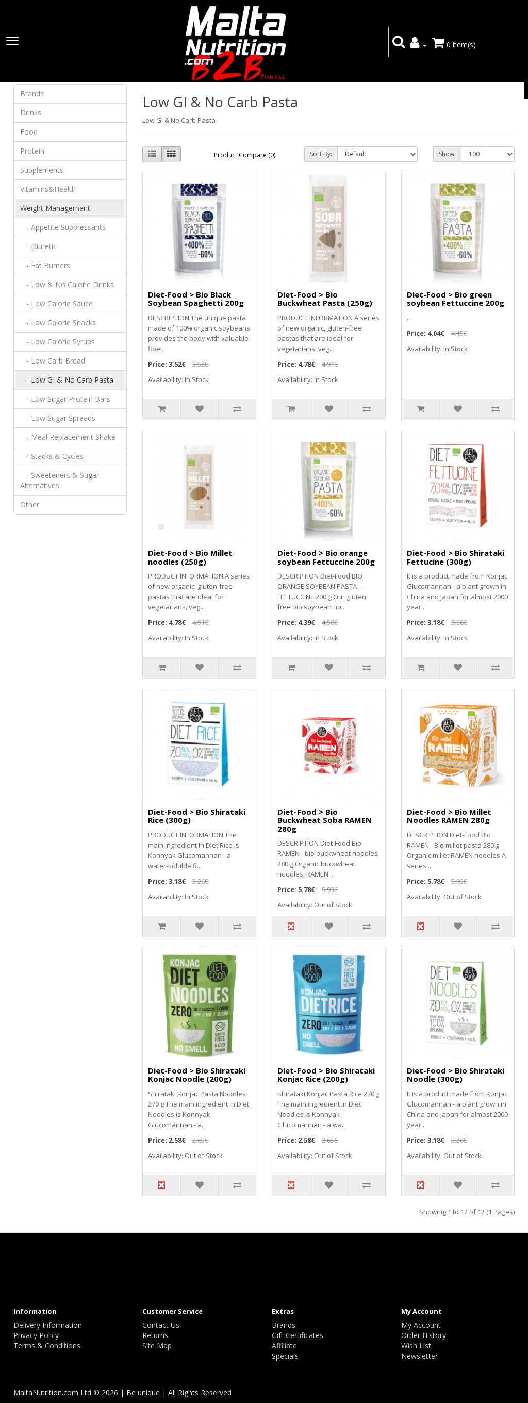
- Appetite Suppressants (63, 227)
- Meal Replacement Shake (68, 437)
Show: (447, 154)
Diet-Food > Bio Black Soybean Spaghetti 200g (196, 298)
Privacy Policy (36, 1335)
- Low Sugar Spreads (57, 418)
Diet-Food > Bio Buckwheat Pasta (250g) (324, 298)
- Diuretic (38, 246)
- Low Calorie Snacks (58, 322)
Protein (32, 151)
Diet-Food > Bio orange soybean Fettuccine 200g (326, 557)
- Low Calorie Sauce (56, 303)
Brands (32, 93)
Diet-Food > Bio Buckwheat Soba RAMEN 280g (324, 820)
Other (29, 504)
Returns (155, 1335)
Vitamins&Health (48, 189)
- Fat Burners (45, 265)
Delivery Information (47, 1325)
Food (29, 132)
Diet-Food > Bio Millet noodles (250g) (190, 557)
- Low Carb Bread (52, 361)
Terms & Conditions (46, 1345)
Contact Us (160, 1325)
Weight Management (55, 208)
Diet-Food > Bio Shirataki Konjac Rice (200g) (326, 1074)
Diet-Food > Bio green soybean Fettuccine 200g (455, 298)
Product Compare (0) (244, 155)
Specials (285, 1356)
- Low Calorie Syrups (57, 341)
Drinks (30, 113)
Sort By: (321, 154)
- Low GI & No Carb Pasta (66, 380)
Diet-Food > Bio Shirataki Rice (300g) (196, 816)
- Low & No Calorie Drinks (67, 284)
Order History (423, 1335)
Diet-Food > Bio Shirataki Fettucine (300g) (455, 557)
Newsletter (419, 1356)
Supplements (41, 170)
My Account (421, 1325)
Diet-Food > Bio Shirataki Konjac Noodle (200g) (196, 1074)
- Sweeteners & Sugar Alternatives (59, 480)
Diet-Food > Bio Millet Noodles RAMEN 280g (449, 816)
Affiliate (284, 1345)
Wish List (416, 1345)
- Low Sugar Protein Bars (65, 399)
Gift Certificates (297, 1335)
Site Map (157, 1345)
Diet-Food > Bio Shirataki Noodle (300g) (455, 1074)
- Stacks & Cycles (52, 456)
